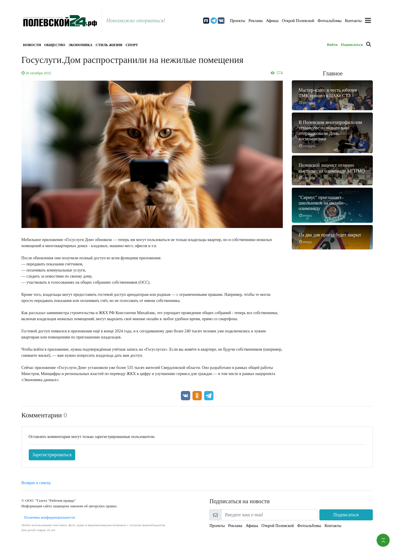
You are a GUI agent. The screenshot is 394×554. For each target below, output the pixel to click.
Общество (54, 45)
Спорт (131, 45)
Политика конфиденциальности (48, 517)
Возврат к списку (36, 483)
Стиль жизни (109, 45)
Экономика (81, 45)
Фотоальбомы (330, 21)
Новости (32, 45)
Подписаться (352, 44)
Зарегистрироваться (52, 454)
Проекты (237, 21)
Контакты (353, 21)
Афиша (272, 21)
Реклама (256, 21)
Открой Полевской (298, 21)
